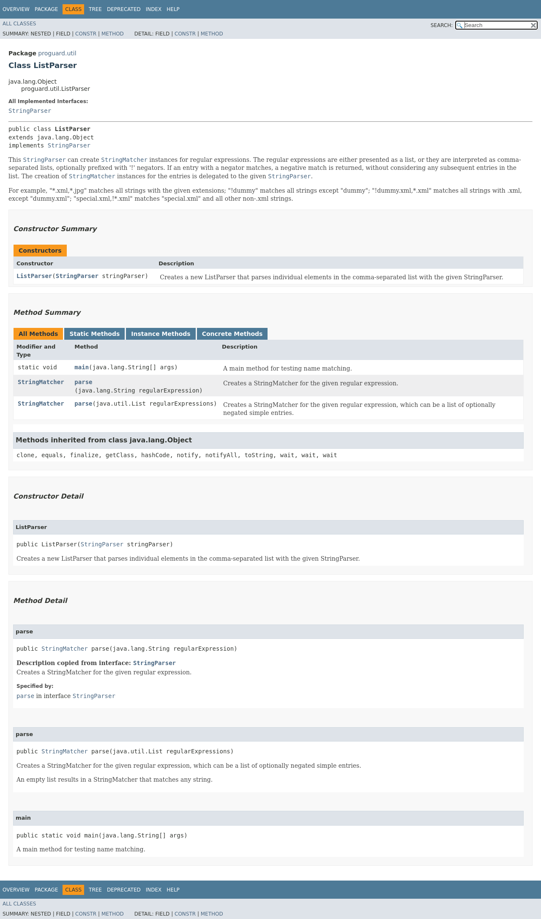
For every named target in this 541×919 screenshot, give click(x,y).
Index (154, 9)
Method (112, 34)
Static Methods (94, 333)
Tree (95, 9)
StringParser (29, 110)
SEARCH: (442, 25)
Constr (85, 34)
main (81, 367)
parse (83, 382)
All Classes (19, 24)
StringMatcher (41, 382)
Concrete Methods (232, 333)
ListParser (34, 276)
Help (173, 9)
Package (46, 9)
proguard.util (57, 53)
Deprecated (124, 9)
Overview (16, 9)
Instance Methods (160, 333)
